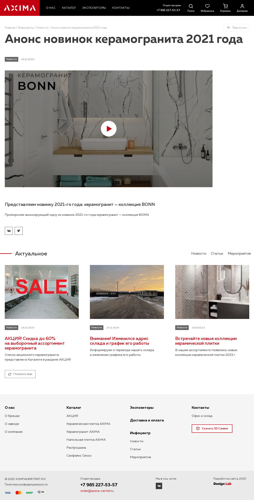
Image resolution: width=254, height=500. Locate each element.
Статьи (216, 253)
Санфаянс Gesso (78, 455)
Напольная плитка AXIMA (86, 439)
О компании (14, 432)
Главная (10, 27)
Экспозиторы (142, 408)
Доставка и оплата (147, 420)
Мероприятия (239, 253)
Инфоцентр (26, 27)
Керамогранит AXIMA (83, 432)
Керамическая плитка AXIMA (88, 424)
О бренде (12, 416)
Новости (42, 27)
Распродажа (76, 447)
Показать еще (20, 374)
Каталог (73, 408)
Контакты (200, 408)
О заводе (12, 424)
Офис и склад (202, 416)
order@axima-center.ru (97, 491)
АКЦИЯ (72, 416)
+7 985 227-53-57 (167, 10)
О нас (10, 408)
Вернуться (236, 27)
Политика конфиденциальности (26, 484)
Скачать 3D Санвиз (212, 428)
